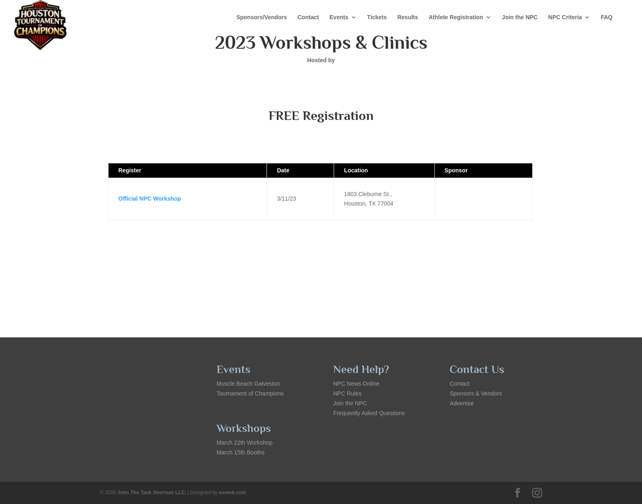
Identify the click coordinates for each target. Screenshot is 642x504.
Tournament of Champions (250, 393)
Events (339, 17)
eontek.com (232, 492)
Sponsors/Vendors (261, 17)
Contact (308, 17)
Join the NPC (520, 17)
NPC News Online (356, 383)
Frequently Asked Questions (369, 413)
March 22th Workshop (245, 442)
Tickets (377, 17)
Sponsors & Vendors (476, 393)
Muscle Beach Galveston (248, 383)
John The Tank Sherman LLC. (151, 492)
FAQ (607, 17)
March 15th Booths (241, 452)
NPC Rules (347, 393)
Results (407, 17)
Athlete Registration (456, 17)
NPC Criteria (565, 17)
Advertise (461, 403)
